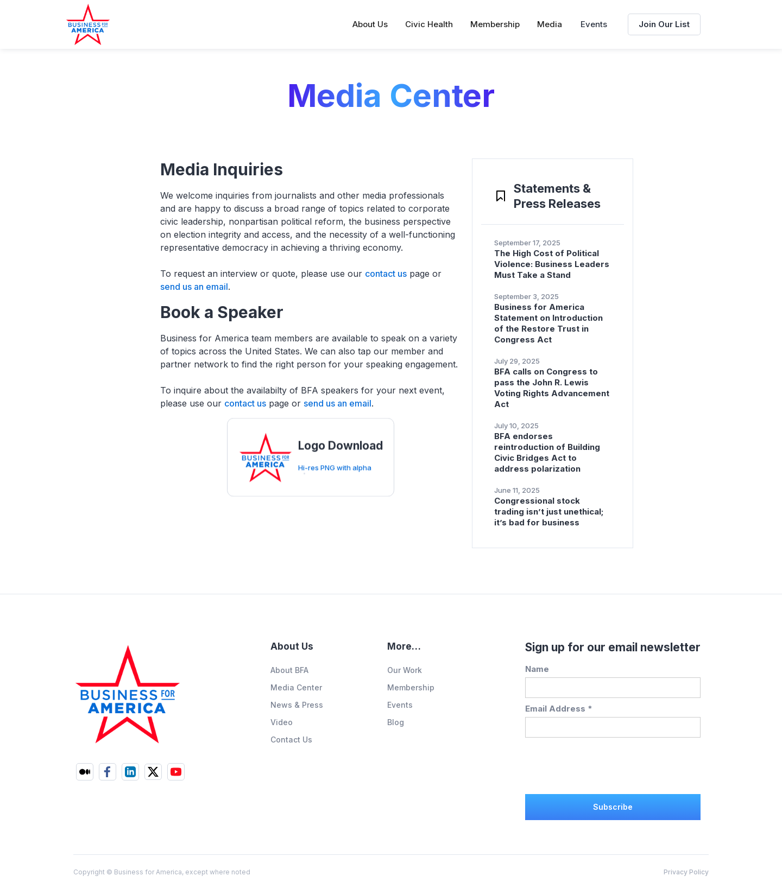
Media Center (296, 687)
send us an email (194, 286)
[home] (88, 24)
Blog (395, 722)
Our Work (404, 670)
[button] (370, 24)
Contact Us (291, 739)
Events (594, 24)
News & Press (296, 704)
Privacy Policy (686, 872)
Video (281, 722)
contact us (386, 273)
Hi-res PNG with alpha (334, 476)
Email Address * (558, 708)
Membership (410, 687)
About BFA (289, 670)
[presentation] (607, 764)
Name (537, 669)
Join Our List (664, 24)
